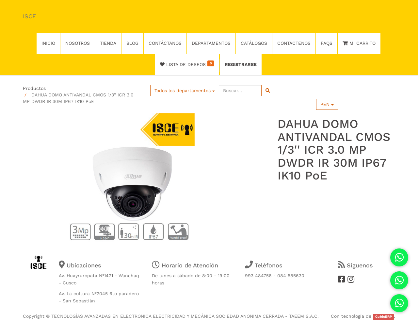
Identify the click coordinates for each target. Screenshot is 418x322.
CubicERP (383, 316)
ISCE (29, 16)
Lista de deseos (187, 63)
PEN (327, 104)
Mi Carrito (359, 43)
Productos (34, 88)
